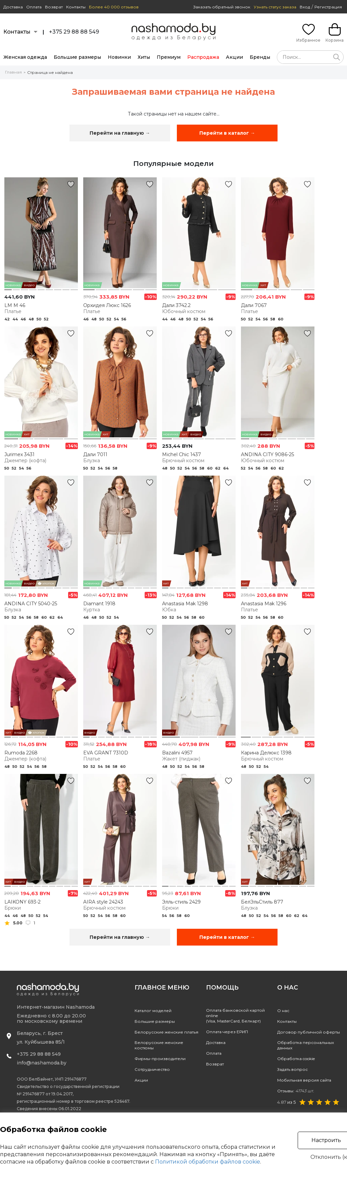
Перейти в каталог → (227, 133)
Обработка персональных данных (305, 1045)
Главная (13, 72)
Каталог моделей (153, 1010)
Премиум (169, 57)
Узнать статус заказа (275, 6)
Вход (305, 6)
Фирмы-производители (160, 1058)
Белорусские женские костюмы (159, 1045)
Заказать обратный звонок (221, 6)
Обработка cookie (296, 1058)
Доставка (13, 6)
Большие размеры (77, 57)
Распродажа (203, 57)
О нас (283, 1010)
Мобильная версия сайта (304, 1080)
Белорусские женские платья (166, 1032)
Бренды (260, 57)
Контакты (76, 6)
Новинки (119, 57)
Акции (234, 57)
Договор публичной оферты (308, 1032)
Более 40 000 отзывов (114, 6)
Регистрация (328, 6)
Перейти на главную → (120, 133)
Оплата (34, 6)
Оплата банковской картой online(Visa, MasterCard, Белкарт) (235, 1015)
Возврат (54, 6)
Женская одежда (25, 57)
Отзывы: (295, 1090)
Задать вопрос (292, 1069)
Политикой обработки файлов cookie (207, 1162)
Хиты (144, 57)
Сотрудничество (152, 1069)
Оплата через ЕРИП (227, 1031)
